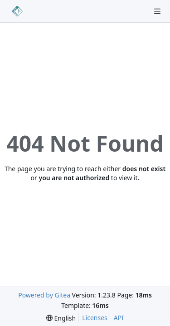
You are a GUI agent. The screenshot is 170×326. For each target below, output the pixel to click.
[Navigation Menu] (157, 11)
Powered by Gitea (44, 295)
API (119, 317)
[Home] (17, 11)
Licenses (94, 317)
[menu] (61, 318)
